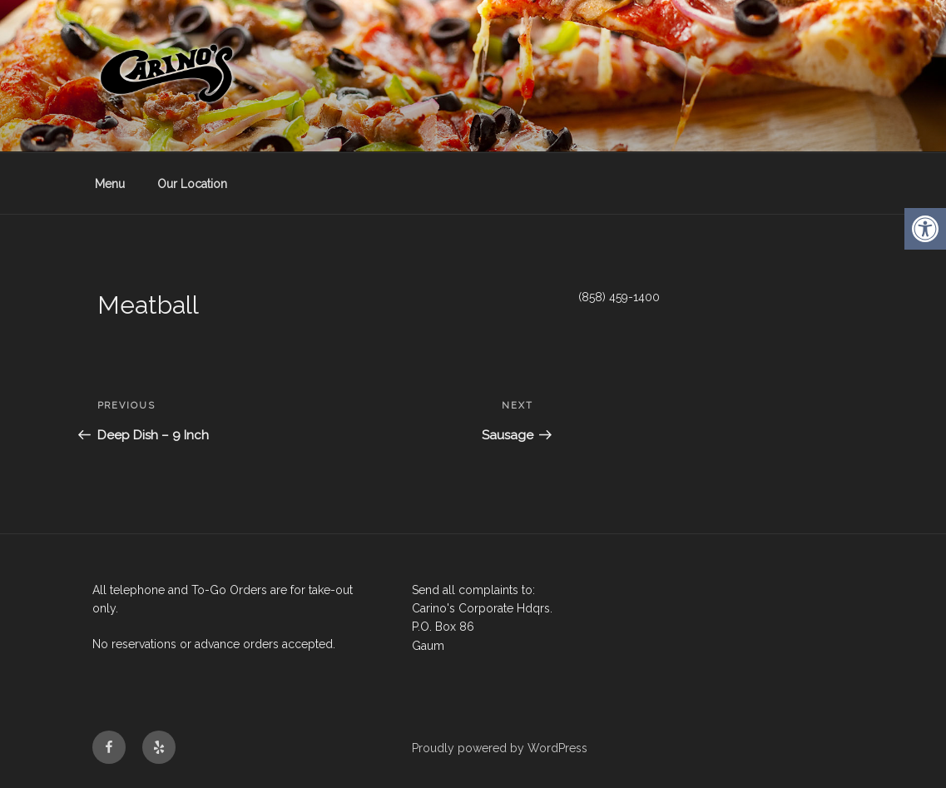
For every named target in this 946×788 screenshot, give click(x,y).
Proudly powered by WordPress (499, 748)
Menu (110, 184)
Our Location (192, 184)
